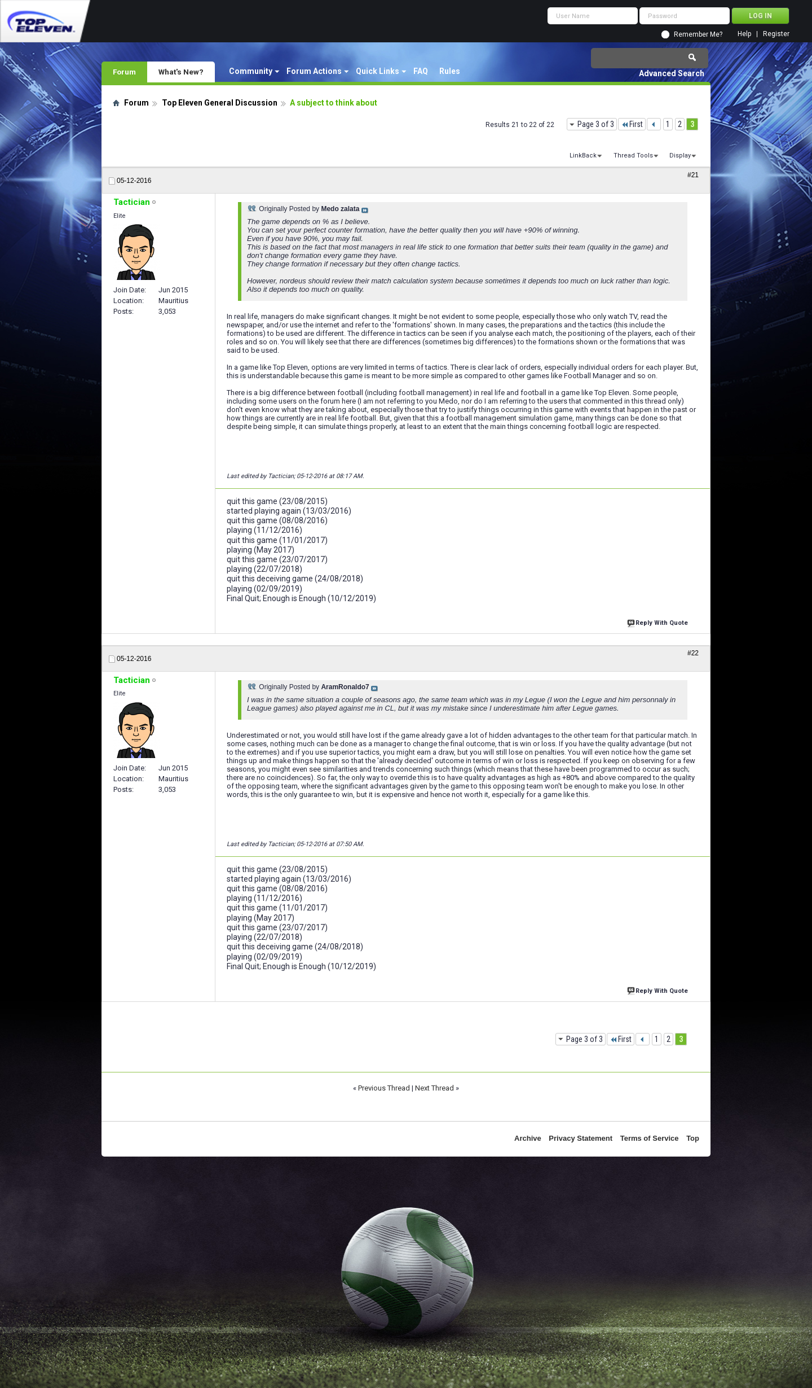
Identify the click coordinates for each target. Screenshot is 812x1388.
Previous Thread (384, 1088)
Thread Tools (633, 155)
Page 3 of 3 (595, 124)
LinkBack (583, 155)
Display (680, 155)
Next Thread (434, 1088)
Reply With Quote (658, 622)
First (632, 124)
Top (692, 1138)
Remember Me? (698, 34)
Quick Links (377, 71)
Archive (527, 1138)
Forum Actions (314, 71)
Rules (449, 71)
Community (250, 71)
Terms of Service (649, 1138)
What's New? (181, 71)
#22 (693, 653)
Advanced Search (671, 73)
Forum (124, 71)
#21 (693, 175)
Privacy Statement (580, 1138)
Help (744, 34)
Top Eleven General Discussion (219, 102)
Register (776, 34)
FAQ (420, 71)
